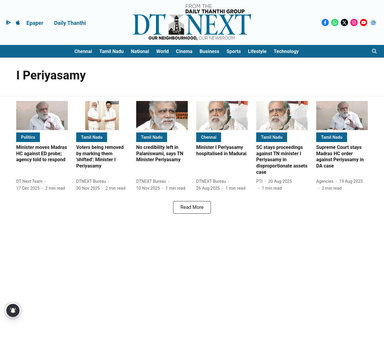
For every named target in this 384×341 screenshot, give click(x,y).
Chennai (83, 51)
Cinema (184, 51)
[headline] (42, 153)
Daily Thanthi (70, 23)
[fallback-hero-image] (42, 115)
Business (209, 51)
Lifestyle (257, 51)
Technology (286, 51)
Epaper (34, 23)
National (140, 51)
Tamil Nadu (111, 51)
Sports (233, 51)
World (162, 51)
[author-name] (30, 181)
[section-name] (28, 137)
